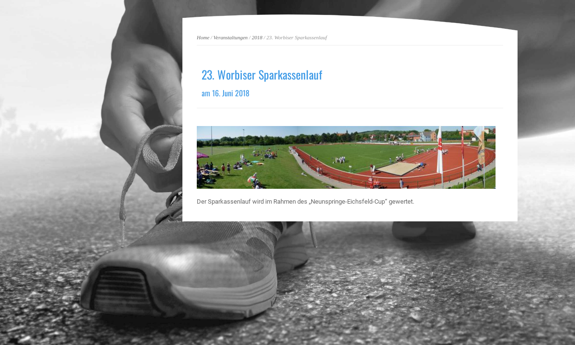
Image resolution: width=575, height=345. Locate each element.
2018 (257, 37)
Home (203, 37)
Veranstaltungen (231, 37)
